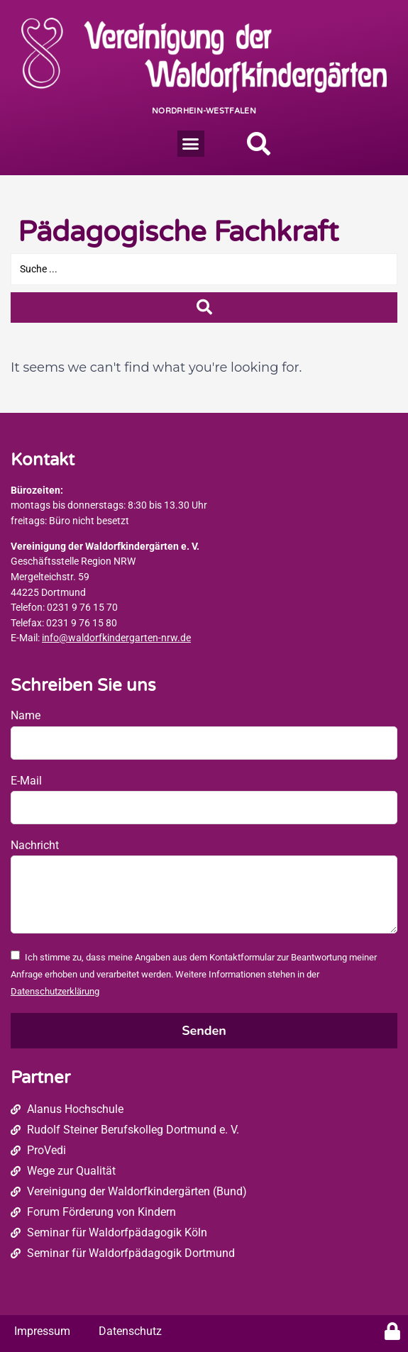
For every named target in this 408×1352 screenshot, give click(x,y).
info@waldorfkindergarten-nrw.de (116, 638)
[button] (190, 144)
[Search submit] (204, 307)
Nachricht (35, 845)
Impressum (42, 1331)
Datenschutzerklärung (55, 991)
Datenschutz (130, 1331)
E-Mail (26, 780)
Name (25, 715)
